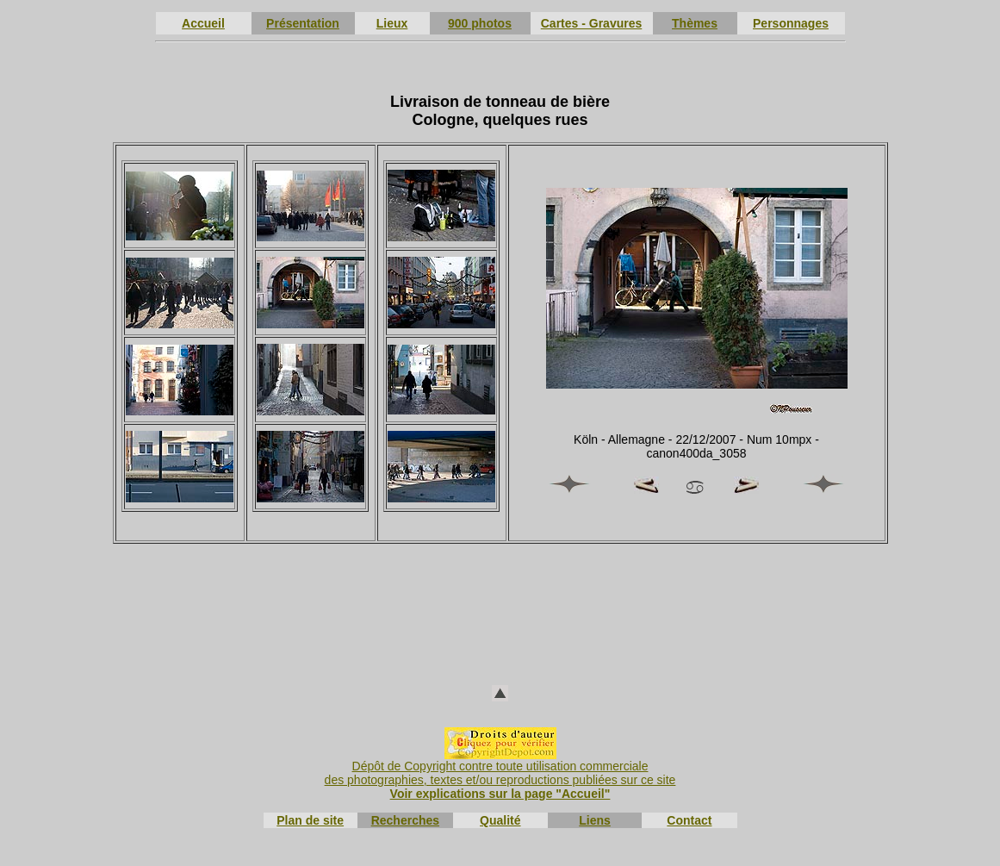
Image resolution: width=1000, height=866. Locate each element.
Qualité (500, 820)
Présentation (302, 23)
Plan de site (310, 820)
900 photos (480, 23)
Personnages (791, 23)
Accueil (203, 23)
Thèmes (694, 23)
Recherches (405, 820)
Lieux (392, 23)
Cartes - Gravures (592, 23)
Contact (689, 820)
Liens (595, 820)
